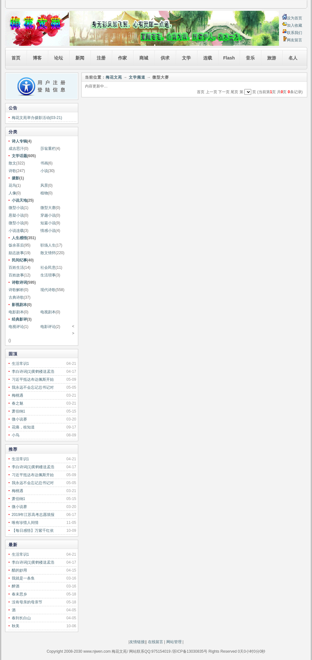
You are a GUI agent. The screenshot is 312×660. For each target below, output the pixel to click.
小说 (44, 171)
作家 (122, 57)
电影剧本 (16, 312)
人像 (12, 193)
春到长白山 (21, 618)
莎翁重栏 (48, 148)
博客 (37, 57)
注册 (101, 57)
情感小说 (48, 230)
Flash (229, 57)
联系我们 (294, 33)
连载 (207, 57)
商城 (143, 57)
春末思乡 (19, 594)
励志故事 (16, 253)
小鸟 (15, 435)
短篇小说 (48, 223)
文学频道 (137, 77)
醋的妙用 (19, 570)
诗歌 (12, 171)
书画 (44, 163)
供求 (165, 57)
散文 (12, 163)
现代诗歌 (48, 290)
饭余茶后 (16, 245)
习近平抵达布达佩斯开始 (33, 379)
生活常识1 (20, 363)
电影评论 (48, 326)
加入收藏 (294, 25)
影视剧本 (19, 304)
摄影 (15, 178)
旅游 (271, 57)
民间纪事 (19, 260)
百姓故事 (16, 275)
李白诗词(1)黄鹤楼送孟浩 (33, 371)
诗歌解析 (16, 290)
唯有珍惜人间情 (25, 522)
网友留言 (294, 40)
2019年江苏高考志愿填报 (33, 514)
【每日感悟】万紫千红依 (33, 530)
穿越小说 (48, 215)
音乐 (250, 57)
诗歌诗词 (19, 282)
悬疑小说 (16, 215)
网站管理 (174, 642)
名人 (292, 57)
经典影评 (19, 319)
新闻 (79, 57)
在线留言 (155, 642)
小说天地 (19, 200)
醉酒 (15, 586)
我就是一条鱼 (23, 578)
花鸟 (12, 185)
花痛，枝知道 (23, 427)
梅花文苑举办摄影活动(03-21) (37, 117)
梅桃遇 (17, 395)
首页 (15, 57)
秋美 (15, 626)
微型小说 (16, 207)
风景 (44, 185)
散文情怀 (48, 253)
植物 (44, 193)
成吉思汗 (16, 148)
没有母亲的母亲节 (27, 602)
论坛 (58, 57)
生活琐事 (48, 275)
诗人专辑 (19, 141)
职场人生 (48, 245)
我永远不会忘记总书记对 (33, 387)
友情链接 (137, 642)
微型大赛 (48, 207)
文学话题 (19, 156)
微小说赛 (19, 419)
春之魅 (17, 403)
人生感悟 (19, 238)
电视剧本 (48, 312)
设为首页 (294, 18)
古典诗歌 (16, 297)
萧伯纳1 (18, 411)
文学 (186, 57)
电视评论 (16, 326)
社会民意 (48, 267)
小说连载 (16, 230)
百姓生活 (16, 267)
